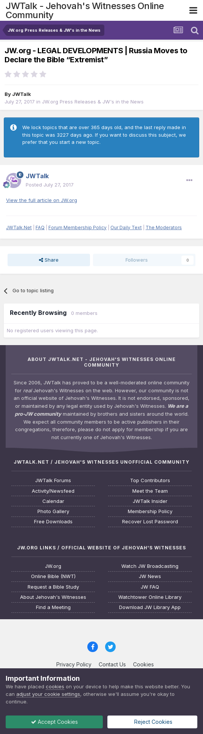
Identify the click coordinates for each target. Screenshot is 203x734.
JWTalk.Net (19, 227)
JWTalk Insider (150, 501)
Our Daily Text (126, 227)
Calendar (53, 501)
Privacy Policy (73, 664)
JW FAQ (150, 587)
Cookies (143, 664)
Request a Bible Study (53, 587)
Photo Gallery (53, 511)
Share (49, 259)
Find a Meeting (53, 607)
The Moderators (164, 227)
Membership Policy (150, 511)
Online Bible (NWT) (53, 576)
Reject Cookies (152, 722)
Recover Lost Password (150, 521)
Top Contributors (150, 480)
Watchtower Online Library (149, 597)
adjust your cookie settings (48, 694)
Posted (50, 185)
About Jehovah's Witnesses (53, 597)
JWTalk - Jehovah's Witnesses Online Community (85, 10)
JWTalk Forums (53, 480)
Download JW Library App (150, 607)
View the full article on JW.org (41, 200)
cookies (55, 686)
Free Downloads (53, 521)
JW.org (53, 566)
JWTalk (21, 94)
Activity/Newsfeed (53, 491)
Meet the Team (150, 491)
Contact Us (112, 664)
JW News (150, 576)
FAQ (40, 227)
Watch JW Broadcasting (149, 566)
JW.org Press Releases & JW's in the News (93, 102)
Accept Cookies (54, 722)
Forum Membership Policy (77, 227)
